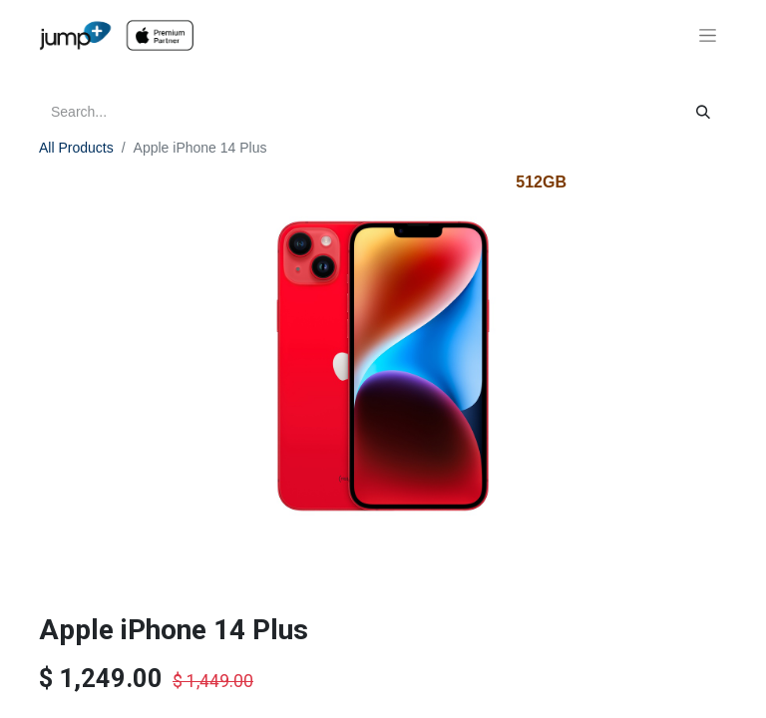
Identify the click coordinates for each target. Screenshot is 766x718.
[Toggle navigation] (707, 36)
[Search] (703, 112)
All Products (76, 148)
